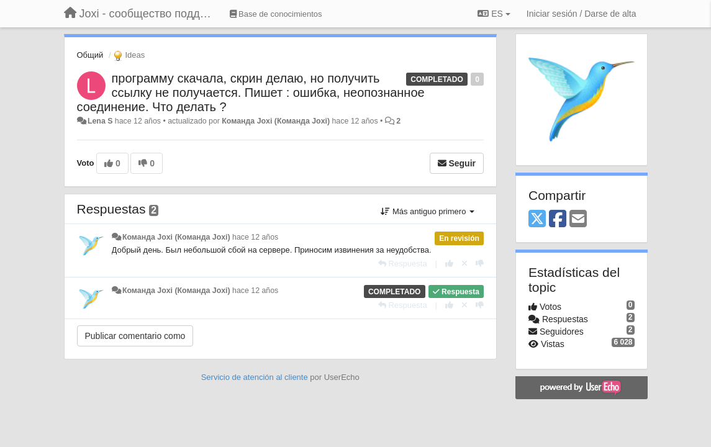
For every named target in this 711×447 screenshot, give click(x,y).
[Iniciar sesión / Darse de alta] (581, 13)
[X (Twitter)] (537, 219)
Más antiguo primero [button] (427, 211)
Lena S (100, 121)
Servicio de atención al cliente (255, 377)
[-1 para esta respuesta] (480, 263)
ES (494, 14)
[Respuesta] (402, 263)
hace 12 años (255, 237)
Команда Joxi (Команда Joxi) (276, 121)
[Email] (578, 219)
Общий (90, 55)
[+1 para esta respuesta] (449, 263)
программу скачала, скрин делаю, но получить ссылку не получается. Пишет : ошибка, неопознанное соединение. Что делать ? (251, 92)
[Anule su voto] (464, 263)
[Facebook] (557, 219)
